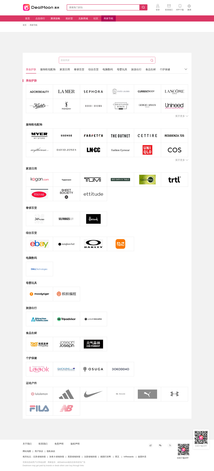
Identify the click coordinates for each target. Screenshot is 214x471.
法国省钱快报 (90, 456)
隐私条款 (51, 451)
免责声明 (59, 443)
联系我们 (43, 443)
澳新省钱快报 (41, 7)
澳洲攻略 (55, 18)
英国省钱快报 (74, 456)
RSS (169, 445)
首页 (27, 18)
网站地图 (27, 451)
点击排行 (40, 18)
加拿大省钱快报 (56, 456)
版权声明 (75, 443)
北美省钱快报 (39, 456)
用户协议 (39, 451)
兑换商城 (83, 18)
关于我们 (27, 443)
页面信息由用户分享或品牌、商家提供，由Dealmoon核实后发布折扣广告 (54, 462)
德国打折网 (105, 456)
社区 (95, 18)
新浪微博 (150, 445)
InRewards (129, 456)
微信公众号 (160, 445)
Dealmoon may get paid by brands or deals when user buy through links (53, 465)
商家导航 (108, 18)
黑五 (117, 456)
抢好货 (69, 18)
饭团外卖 (142, 456)
